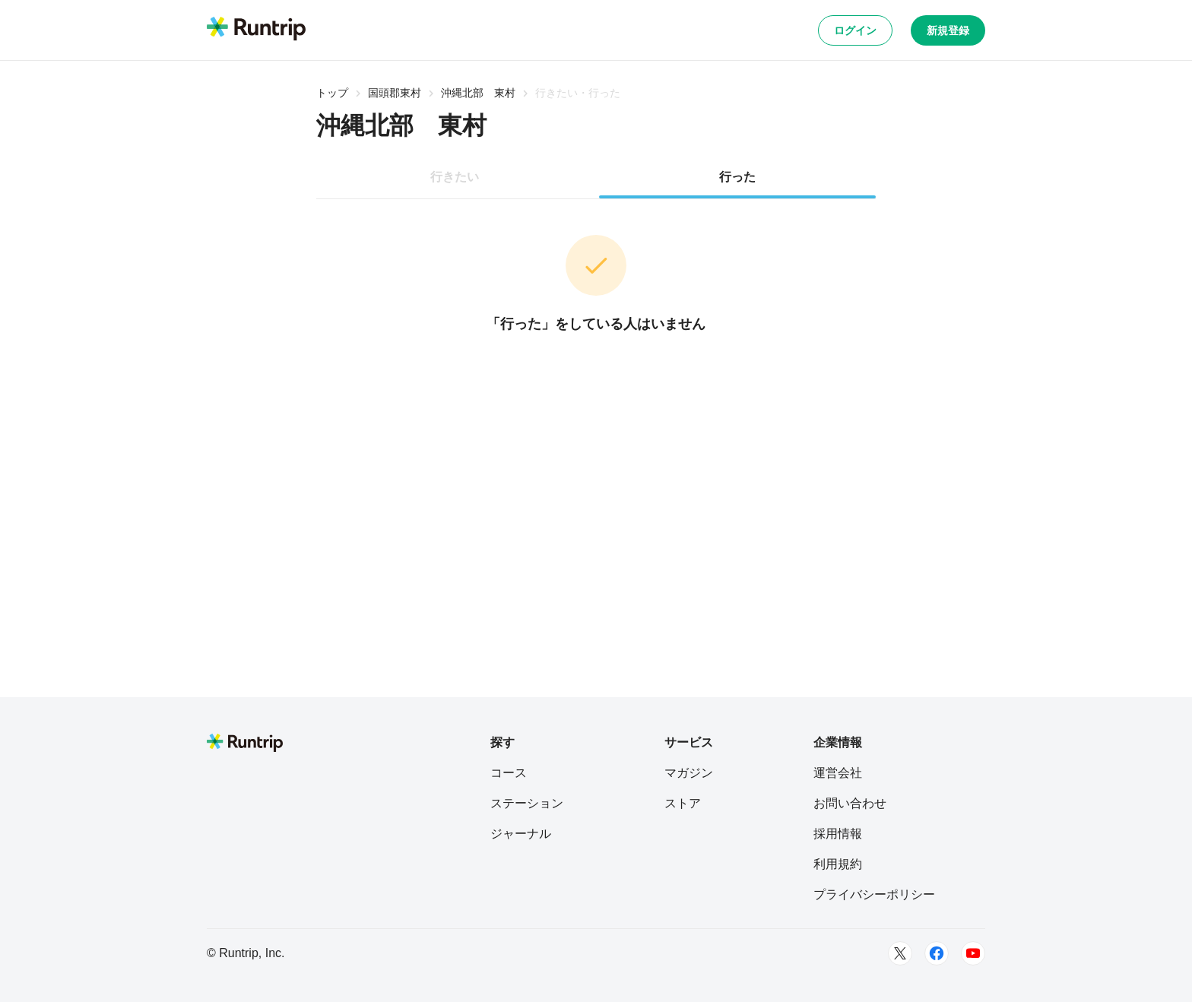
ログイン (855, 30)
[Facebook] (936, 953)
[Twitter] (900, 953)
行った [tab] (737, 176)
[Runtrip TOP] (256, 30)
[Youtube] (973, 953)
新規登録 (948, 30)
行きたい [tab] (454, 176)
